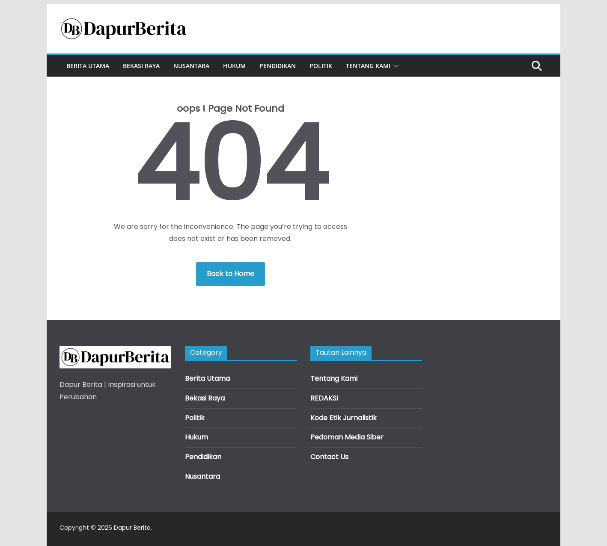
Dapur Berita (132, 527)
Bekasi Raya (141, 66)
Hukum (234, 66)
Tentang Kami (368, 66)
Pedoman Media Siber (347, 437)
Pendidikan (277, 66)
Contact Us (329, 457)
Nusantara (191, 66)
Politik (320, 66)
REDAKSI (324, 398)
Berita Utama (87, 66)
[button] (394, 66)
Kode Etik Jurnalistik (343, 418)
